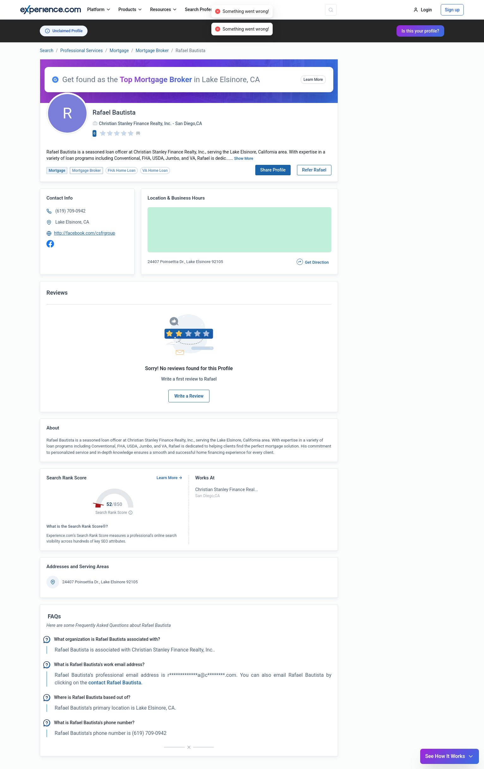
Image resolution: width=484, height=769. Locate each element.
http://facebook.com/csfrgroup (84, 233)
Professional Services (81, 50)
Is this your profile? (420, 30)
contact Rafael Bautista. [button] (114, 683)
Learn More (313, 79)
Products (130, 9)
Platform (99, 9)
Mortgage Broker (152, 50)
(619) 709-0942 (70, 210)
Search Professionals (209, 9)
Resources (163, 9)
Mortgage (119, 50)
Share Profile (273, 169)
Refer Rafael (314, 169)
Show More (243, 158)
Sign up (452, 9)
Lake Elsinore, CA (72, 222)
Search (46, 50)
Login (422, 9)
